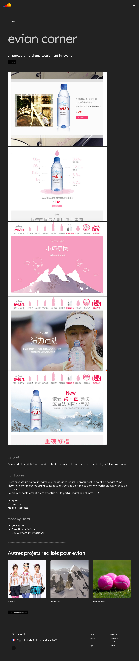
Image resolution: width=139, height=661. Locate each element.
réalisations (94, 634)
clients (92, 638)
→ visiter (12, 62)
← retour (12, 21)
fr (13, 648)
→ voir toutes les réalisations (18, 612)
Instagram (114, 638)
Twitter (112, 646)
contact (93, 642)
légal (91, 646)
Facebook (113, 634)
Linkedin (113, 642)
